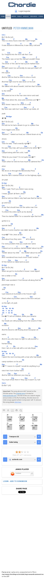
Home (3, 16)
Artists (14, 16)
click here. (18, 402)
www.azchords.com (10, 395)
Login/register (24, 11)
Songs (8, 16)
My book (26, 16)
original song (20, 393)
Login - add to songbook (15, 481)
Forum (41, 16)
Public (19, 16)
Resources (33, 16)
